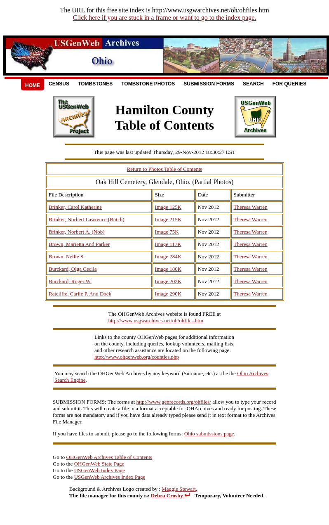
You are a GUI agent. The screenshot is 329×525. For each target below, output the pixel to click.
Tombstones (95, 84)
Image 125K (168, 207)
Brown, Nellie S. (67, 256)
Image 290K (168, 294)
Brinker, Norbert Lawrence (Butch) (87, 219)
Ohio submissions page (209, 433)
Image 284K (168, 256)
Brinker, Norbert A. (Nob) (77, 232)
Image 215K (168, 219)
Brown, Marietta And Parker (79, 244)
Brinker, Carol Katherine (75, 207)
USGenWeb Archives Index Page (110, 477)
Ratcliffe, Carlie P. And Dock (80, 294)
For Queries (290, 84)
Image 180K (168, 269)
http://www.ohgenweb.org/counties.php (136, 357)
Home (32, 85)
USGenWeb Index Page (99, 470)
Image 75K (167, 232)
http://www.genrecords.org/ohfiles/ (173, 402)
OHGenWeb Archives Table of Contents (109, 457)
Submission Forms (208, 84)
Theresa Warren (251, 207)
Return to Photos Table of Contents (164, 169)
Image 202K (168, 281)
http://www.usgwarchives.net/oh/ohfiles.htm (156, 320)
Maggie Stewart (179, 489)
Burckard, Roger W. (70, 281)
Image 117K (168, 244)
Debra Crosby (170, 495)
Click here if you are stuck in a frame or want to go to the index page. (164, 17)
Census (59, 84)
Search (253, 84)
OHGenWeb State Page (99, 464)
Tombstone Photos (148, 84)
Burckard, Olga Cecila (73, 269)
